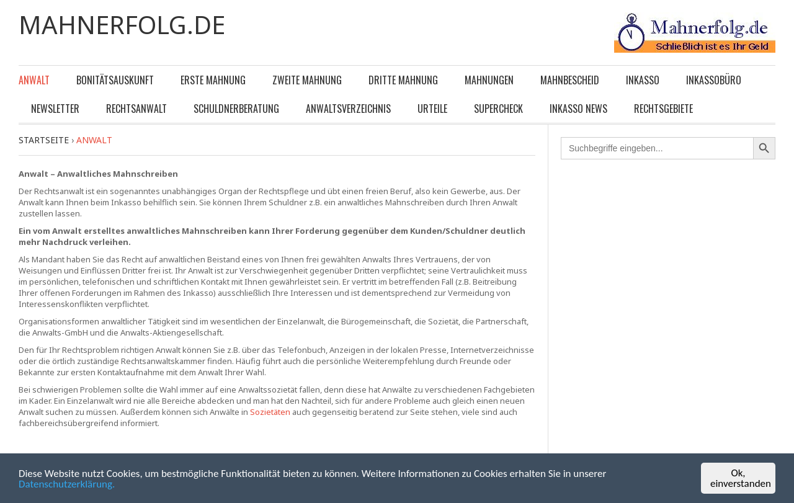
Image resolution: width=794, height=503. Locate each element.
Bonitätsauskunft (115, 80)
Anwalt (34, 80)
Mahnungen (489, 80)
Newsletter (55, 108)
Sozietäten (270, 411)
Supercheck (498, 108)
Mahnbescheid (569, 80)
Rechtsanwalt (136, 108)
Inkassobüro (713, 80)
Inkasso (642, 80)
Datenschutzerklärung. (67, 484)
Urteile (432, 108)
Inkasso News (578, 108)
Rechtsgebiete (663, 108)
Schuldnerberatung (236, 108)
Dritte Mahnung (403, 80)
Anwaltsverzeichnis (348, 108)
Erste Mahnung (213, 80)
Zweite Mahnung (307, 80)
